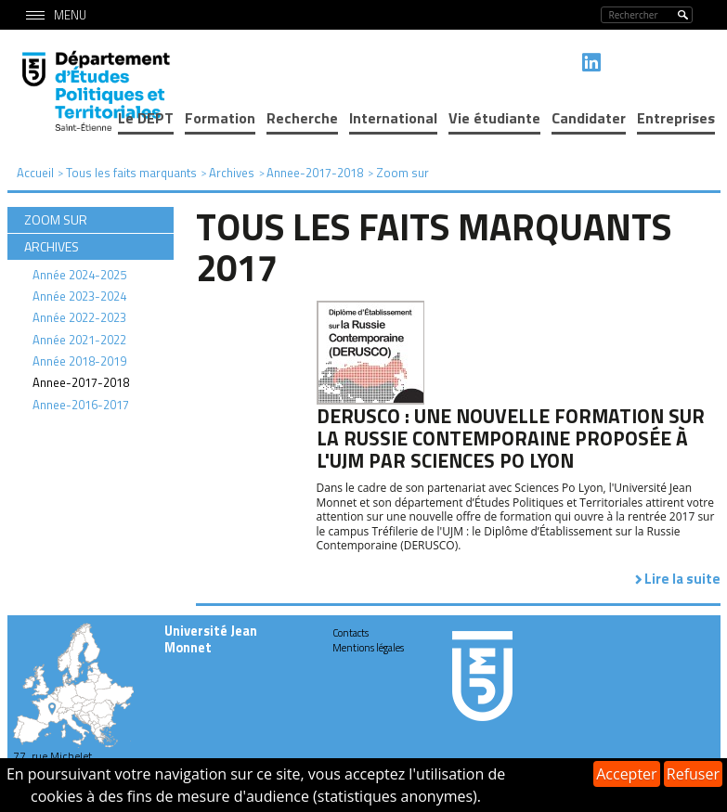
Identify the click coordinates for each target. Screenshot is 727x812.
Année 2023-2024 (79, 296)
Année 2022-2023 (79, 317)
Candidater (589, 118)
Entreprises (676, 118)
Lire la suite (682, 578)
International (393, 118)
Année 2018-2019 (79, 361)
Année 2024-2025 (79, 274)
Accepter (626, 774)
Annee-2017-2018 (80, 382)
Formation (220, 118)
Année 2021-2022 (79, 339)
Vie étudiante (494, 118)
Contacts (350, 632)
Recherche (302, 118)
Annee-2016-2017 (80, 404)
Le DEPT (146, 118)
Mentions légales (368, 647)
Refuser (693, 774)
